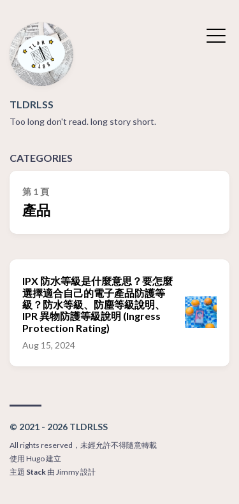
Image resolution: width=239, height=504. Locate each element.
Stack (36, 472)
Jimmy (67, 472)
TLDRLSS (32, 104)
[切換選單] (216, 34)
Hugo (35, 458)
